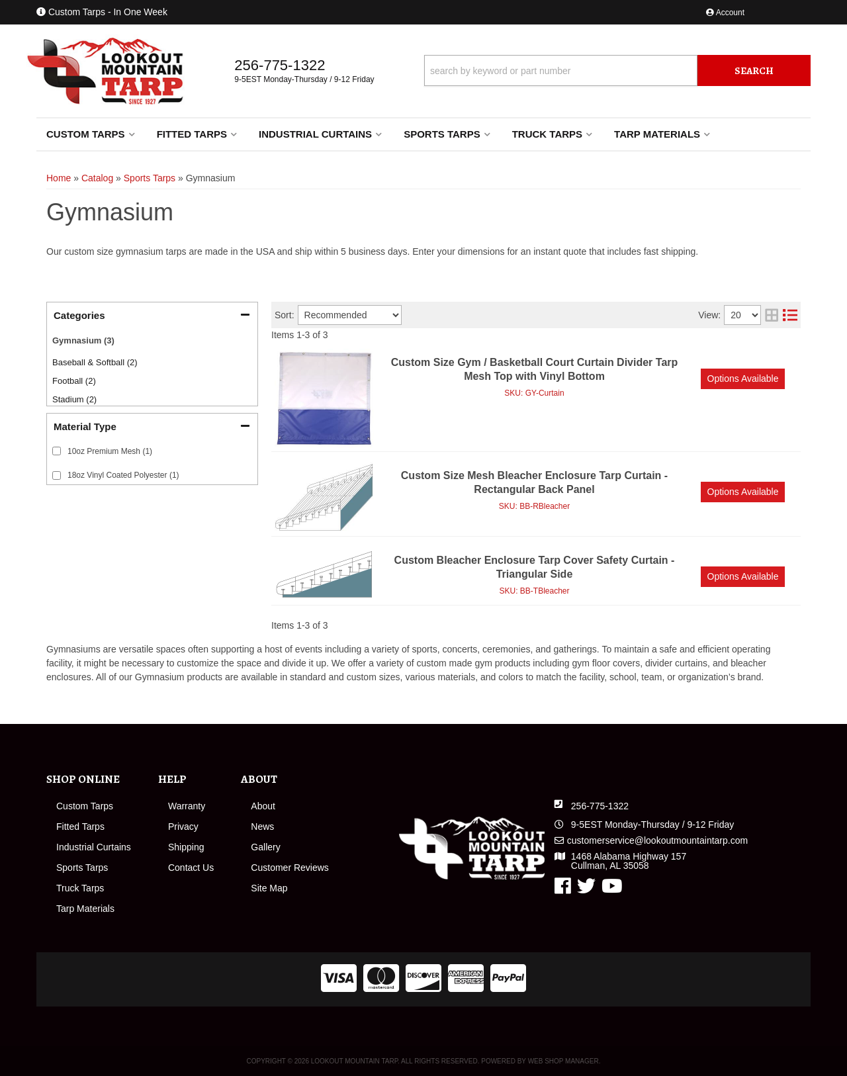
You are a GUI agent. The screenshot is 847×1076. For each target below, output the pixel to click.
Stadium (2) (74, 399)
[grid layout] (771, 315)
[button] (617, 70)
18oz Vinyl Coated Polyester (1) (123, 475)
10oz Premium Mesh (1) (109, 451)
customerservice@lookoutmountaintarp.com (657, 840)
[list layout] (790, 315)
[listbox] (350, 315)
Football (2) (74, 381)
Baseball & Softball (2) (95, 362)
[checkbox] (56, 451)
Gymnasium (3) (83, 340)
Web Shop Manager (563, 1061)
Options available (743, 378)
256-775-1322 (600, 806)
